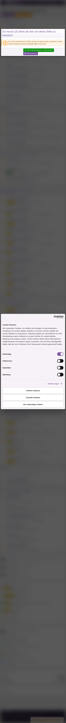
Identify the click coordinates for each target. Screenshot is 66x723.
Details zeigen (53, 384)
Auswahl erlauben (33, 397)
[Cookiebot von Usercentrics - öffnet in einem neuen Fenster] (53, 317)
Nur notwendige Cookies (33, 404)
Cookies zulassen (33, 390)
